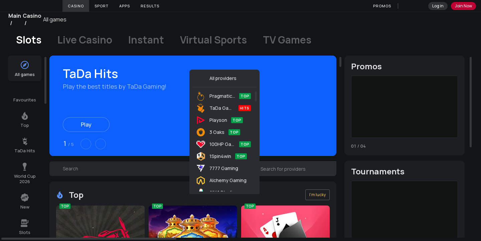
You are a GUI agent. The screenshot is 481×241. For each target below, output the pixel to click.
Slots (28, 39)
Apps (124, 5)
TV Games (287, 39)
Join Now (463, 6)
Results (150, 5)
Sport (102, 5)
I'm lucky (317, 194)
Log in (438, 6)
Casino (76, 5)
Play (86, 124)
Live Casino (84, 39)
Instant (146, 39)
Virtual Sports (213, 39)
